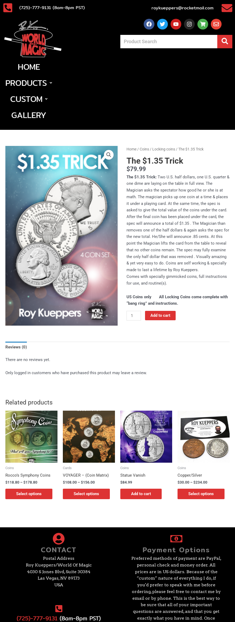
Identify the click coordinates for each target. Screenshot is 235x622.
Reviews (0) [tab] (16, 298)
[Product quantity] (133, 267)
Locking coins (163, 101)
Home (46, 66)
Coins (144, 101)
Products (88, 66)
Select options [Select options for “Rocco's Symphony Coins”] (29, 445)
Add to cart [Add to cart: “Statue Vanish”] (141, 445)
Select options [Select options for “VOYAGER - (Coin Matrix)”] (86, 445)
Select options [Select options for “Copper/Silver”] (201, 445)
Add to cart (160, 267)
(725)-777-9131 (37, 570)
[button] (88, 67)
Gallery (182, 66)
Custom (138, 66)
